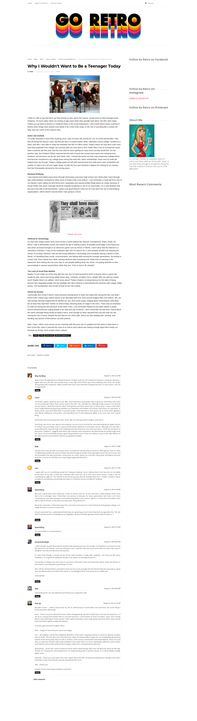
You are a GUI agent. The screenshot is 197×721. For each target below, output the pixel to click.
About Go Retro (41, 3)
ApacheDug (39, 490)
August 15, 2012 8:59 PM (112, 588)
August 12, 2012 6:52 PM (112, 376)
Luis (36, 468)
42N (36, 589)
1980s (35, 59)
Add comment (39, 679)
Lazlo (37, 398)
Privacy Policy (56, 3)
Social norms (51, 59)
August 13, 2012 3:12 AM (112, 446)
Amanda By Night (42, 542)
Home (30, 3)
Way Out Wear (40, 376)
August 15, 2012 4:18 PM (112, 489)
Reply (38, 390)
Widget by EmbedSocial (139, 98)
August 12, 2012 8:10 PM (112, 397)
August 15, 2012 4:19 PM (112, 527)
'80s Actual (78, 234)
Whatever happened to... (67, 59)
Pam (37, 603)
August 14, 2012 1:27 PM (112, 468)
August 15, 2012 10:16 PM (112, 603)
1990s (41, 59)
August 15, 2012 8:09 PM (112, 542)
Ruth (36, 447)
